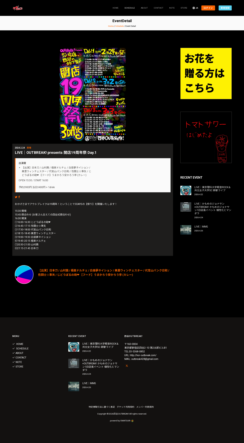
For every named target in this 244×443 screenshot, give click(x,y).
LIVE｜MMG (201, 226)
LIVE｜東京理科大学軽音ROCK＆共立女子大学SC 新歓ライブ (212, 189)
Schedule (119, 26)
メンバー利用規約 (145, 407)
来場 (29, 148)
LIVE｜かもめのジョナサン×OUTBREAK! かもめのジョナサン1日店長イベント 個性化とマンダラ (212, 208)
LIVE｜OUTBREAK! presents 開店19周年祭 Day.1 (56, 152)
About (144, 8)
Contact (158, 8)
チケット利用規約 (125, 407)
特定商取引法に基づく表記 (102, 407)
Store (184, 8)
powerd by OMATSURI (122, 420)
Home (116, 8)
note (172, 8)
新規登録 (225, 8)
